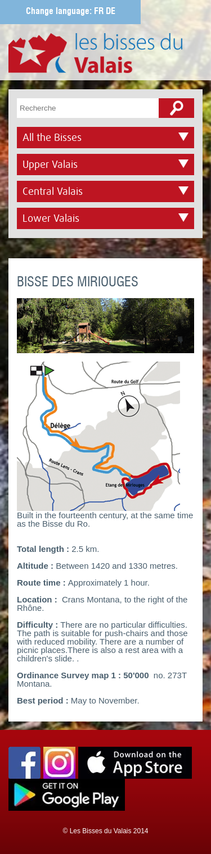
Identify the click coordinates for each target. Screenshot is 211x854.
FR (99, 11)
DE (110, 11)
